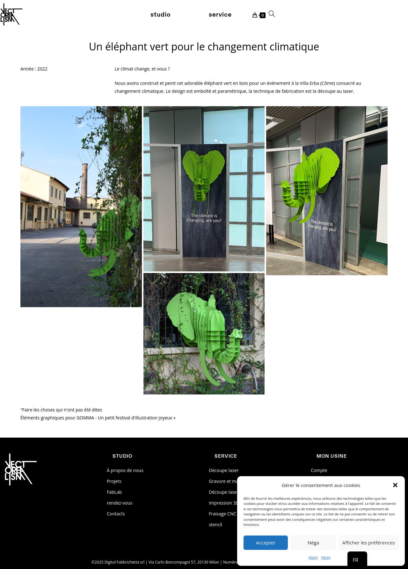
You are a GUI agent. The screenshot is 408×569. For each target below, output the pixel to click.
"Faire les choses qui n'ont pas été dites (61, 410)
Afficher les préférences (368, 542)
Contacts (116, 514)
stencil (215, 524)
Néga (313, 542)
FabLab (114, 492)
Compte (319, 470)
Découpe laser (223, 470)
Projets (114, 481)
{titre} (313, 557)
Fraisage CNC (222, 514)
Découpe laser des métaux (236, 492)
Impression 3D (224, 503)
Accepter (265, 542)
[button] (395, 485)
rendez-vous (119, 503)
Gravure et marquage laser (237, 481)
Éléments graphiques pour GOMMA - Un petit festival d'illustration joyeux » (98, 418)
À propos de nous (125, 470)
